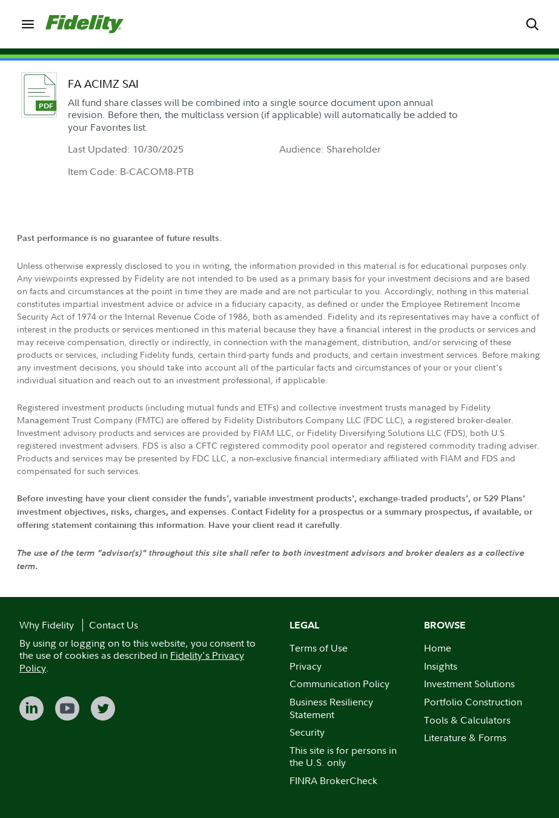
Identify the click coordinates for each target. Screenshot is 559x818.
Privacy (305, 666)
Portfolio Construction (473, 701)
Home (437, 648)
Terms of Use (318, 648)
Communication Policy (339, 683)
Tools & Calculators (467, 720)
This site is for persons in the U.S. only (343, 757)
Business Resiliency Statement (331, 708)
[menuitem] (28, 24)
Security (307, 732)
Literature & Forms (465, 737)
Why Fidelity (46, 625)
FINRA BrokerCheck (333, 780)
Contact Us (113, 625)
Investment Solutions (469, 683)
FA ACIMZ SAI (103, 84)
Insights (440, 666)
